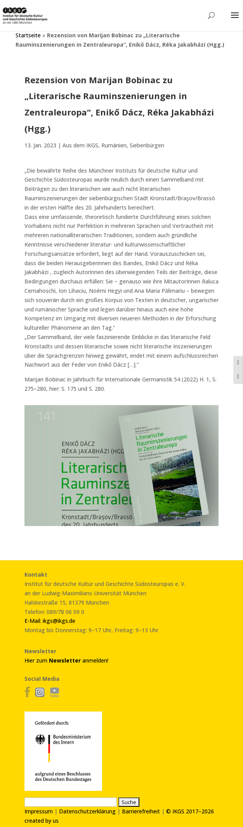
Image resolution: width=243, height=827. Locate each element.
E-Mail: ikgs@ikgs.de (49, 620)
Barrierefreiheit (141, 811)
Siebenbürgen (147, 145)
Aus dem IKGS (80, 145)
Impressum (38, 811)
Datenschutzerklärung (87, 811)
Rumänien (114, 145)
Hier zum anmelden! (66, 660)
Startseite (28, 35)
